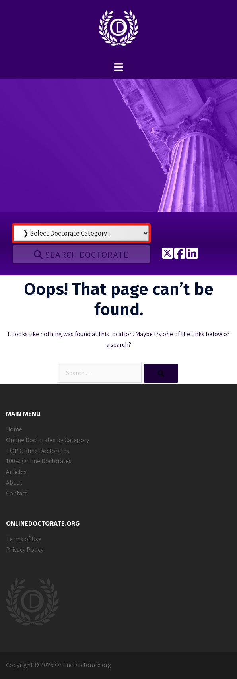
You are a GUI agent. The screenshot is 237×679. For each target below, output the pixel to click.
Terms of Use (23, 539)
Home (14, 429)
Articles (16, 472)
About (14, 482)
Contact (16, 493)
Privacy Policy (24, 550)
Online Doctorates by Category (47, 440)
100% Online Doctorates (39, 461)
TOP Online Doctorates (37, 451)
